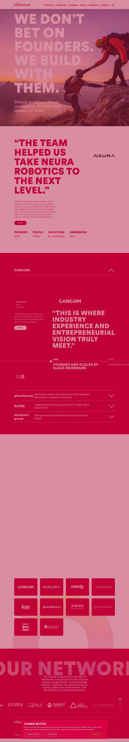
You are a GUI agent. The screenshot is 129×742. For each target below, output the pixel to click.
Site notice (52, 734)
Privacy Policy (33, 734)
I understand (96, 734)
